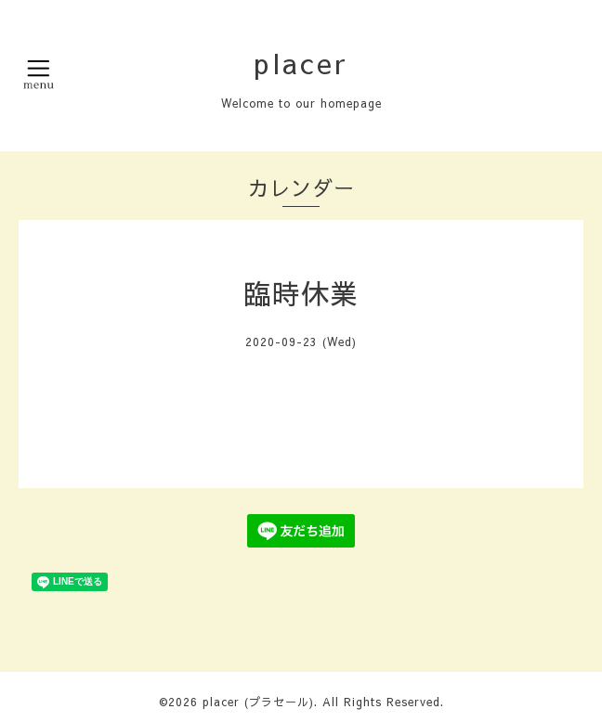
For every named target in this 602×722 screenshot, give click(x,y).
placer (301, 63)
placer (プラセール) (258, 701)
